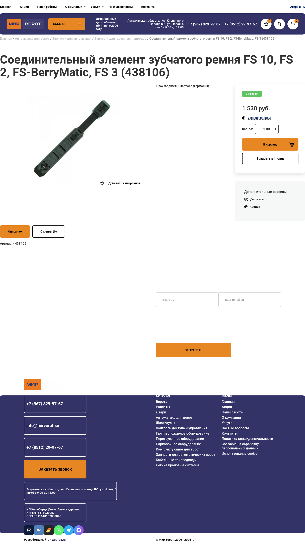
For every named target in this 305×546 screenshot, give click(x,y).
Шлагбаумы (165, 423)
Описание (15, 231)
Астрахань (297, 6)
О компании (73, 6)
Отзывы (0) (48, 231)
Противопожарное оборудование (182, 433)
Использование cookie (239, 454)
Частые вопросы (121, 6)
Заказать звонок (55, 469)
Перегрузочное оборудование (180, 439)
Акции (24, 6)
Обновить (164, 313)
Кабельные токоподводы (176, 460)
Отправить (193, 350)
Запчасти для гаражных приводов (120, 38)
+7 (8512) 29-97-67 (44, 447)
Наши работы (47, 6)
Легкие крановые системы (177, 465)
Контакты (148, 6)
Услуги (95, 6)
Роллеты (163, 407)
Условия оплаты (259, 117)
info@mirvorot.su (42, 425)
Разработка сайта (36, 539)
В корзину (278, 144)
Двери (161, 412)
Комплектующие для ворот (178, 449)
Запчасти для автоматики (72, 38)
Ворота (161, 402)
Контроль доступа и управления (181, 428)
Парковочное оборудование (178, 444)
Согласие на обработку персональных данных (240, 446)
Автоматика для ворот (32, 38)
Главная (5, 6)
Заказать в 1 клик (270, 159)
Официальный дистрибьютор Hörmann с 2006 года (107, 24)
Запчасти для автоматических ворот (185, 455)
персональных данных (172, 335)
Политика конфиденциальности (247, 439)
